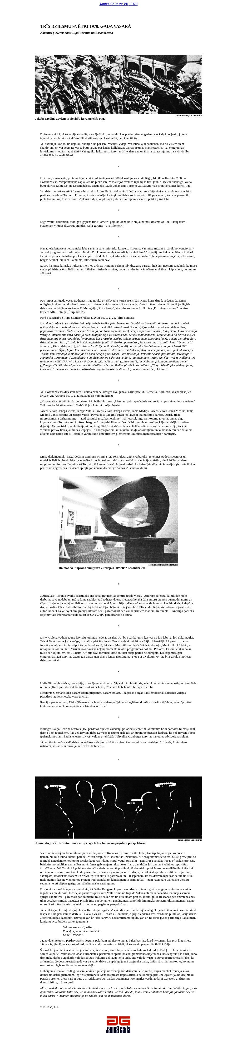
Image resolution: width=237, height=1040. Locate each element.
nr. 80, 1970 (118, 4)
